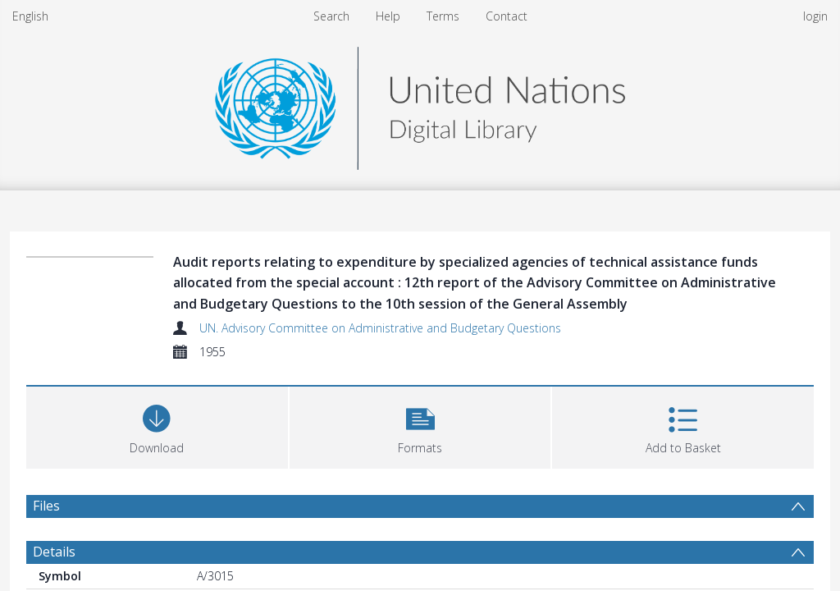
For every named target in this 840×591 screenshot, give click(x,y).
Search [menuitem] (331, 16)
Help (388, 16)
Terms (443, 16)
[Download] (157, 426)
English (30, 16)
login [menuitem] (815, 16)
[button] (420, 426)
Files (46, 506)
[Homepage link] (420, 104)
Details (54, 552)
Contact (506, 16)
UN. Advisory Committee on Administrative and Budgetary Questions (380, 328)
